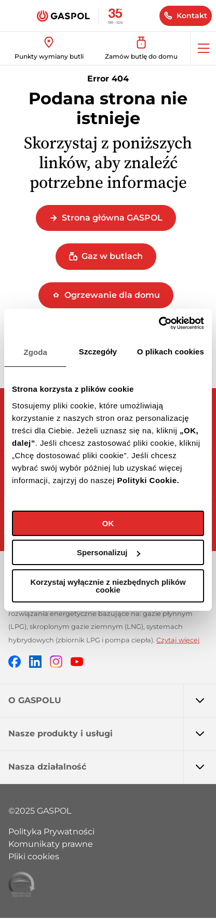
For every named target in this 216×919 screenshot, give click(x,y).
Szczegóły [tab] (98, 351)
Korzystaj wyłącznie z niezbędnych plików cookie (107, 586)
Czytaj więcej (178, 640)
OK (108, 523)
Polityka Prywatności (51, 831)
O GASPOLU (112, 700)
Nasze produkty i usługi (112, 733)
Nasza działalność (112, 767)
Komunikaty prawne (50, 844)
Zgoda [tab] (35, 352)
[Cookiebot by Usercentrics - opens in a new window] (158, 323)
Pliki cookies (33, 856)
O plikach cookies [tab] (170, 351)
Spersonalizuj (108, 552)
